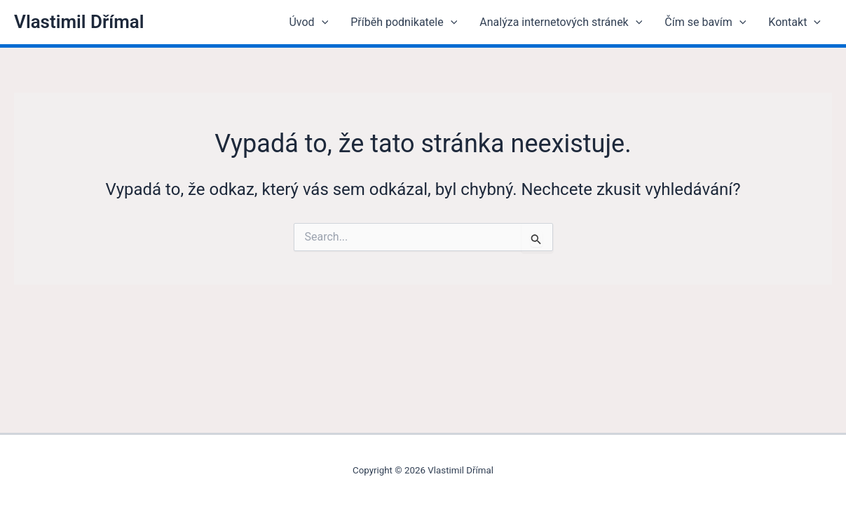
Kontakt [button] (794, 22)
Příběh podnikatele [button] (403, 22)
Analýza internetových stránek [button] (560, 22)
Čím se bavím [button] (705, 22)
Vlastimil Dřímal (79, 21)
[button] (322, 22)
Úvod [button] (308, 22)
